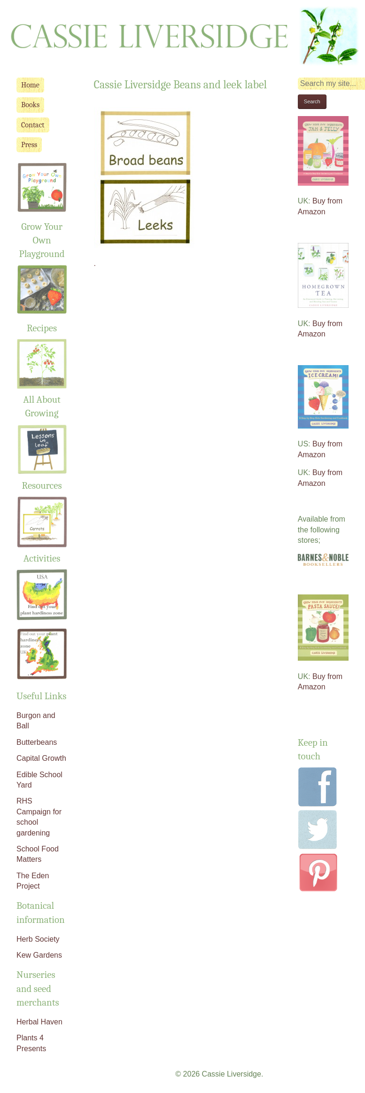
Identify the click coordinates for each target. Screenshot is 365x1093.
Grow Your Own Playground (42, 240)
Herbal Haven (39, 1022)
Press (29, 145)
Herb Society (38, 939)
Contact (33, 125)
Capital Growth (41, 758)
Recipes (42, 328)
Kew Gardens (39, 955)
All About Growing (41, 399)
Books (30, 105)
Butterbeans (36, 742)
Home (30, 85)
